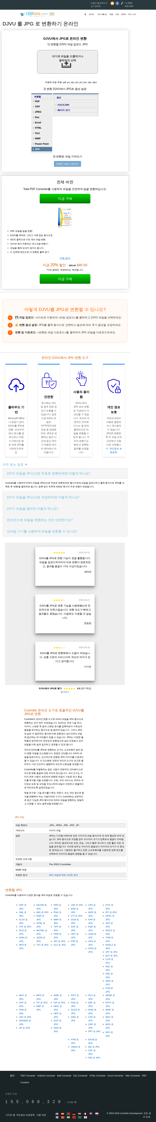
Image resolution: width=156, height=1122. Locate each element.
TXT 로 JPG (42, 945)
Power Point (42, 144)
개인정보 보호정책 (25, 1115)
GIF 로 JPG (59, 1002)
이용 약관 (41, 1115)
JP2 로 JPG (59, 941)
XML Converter (132, 1075)
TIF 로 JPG (41, 1002)
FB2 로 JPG (94, 1057)
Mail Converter (64, 1075)
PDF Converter (28, 1075)
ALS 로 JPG (60, 945)
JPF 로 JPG (111, 952)
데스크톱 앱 (102, 14)
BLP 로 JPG (111, 955)
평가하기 (65, 692)
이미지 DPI (63, 105)
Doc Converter (80, 1075)
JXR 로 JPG (77, 905)
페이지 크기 (63, 110)
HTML (38, 127)
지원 (117, 14)
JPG (37, 149)
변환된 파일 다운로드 (67, 164)
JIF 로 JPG (24, 1028)
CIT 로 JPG (76, 916)
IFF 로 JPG (111, 912)
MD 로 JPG (94, 1047)
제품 (111, 14)
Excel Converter (115, 1075)
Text (37, 133)
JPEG (38, 111)
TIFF (37, 106)
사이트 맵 (10, 1115)
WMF (38, 138)
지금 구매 (65, 198)
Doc (37, 117)
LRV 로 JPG (25, 1017)
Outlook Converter (46, 1075)
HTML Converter (98, 1075)
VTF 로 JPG (25, 926)
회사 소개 (132, 14)
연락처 (123, 14)
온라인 (91, 14)
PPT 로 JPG (94, 1031)
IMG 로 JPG (42, 912)
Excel (38, 122)
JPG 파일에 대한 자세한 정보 (63, 875)
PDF (37, 101)
